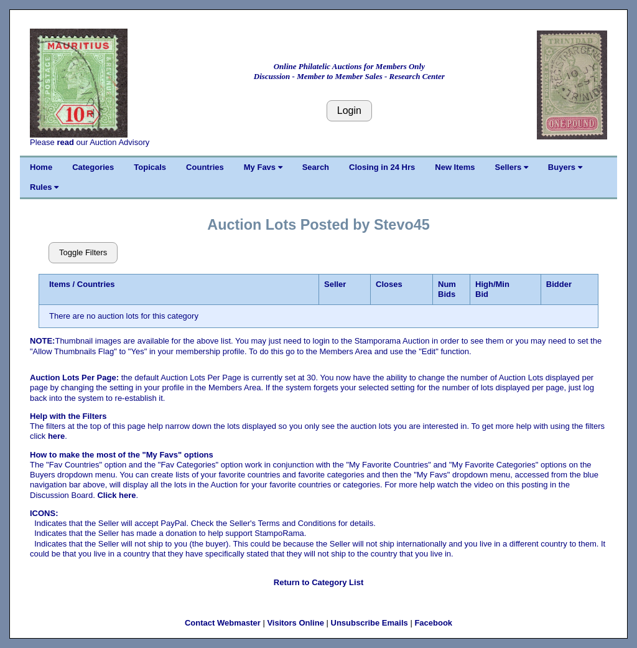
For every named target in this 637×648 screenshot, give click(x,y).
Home (41, 167)
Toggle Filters (83, 252)
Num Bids (447, 289)
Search (315, 167)
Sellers (511, 167)
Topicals (150, 167)
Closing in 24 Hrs (382, 167)
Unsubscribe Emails (369, 622)
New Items (455, 167)
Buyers (565, 167)
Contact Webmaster (223, 622)
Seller (335, 284)
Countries (205, 167)
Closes (389, 284)
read (65, 142)
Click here (116, 495)
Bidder (559, 284)
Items (59, 284)
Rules (44, 187)
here (56, 436)
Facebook (433, 622)
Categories (93, 167)
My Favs (263, 167)
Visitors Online (295, 622)
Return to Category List (318, 582)
